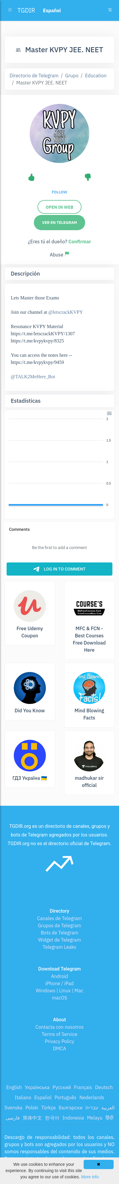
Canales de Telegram (59, 918)
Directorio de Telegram (34, 76)
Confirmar (79, 242)
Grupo (71, 76)
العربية (108, 1108)
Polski (31, 1108)
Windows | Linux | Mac (59, 991)
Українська (37, 1087)
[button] (109, 412)
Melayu (95, 1118)
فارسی (13, 1118)
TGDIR (26, 10)
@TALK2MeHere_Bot (33, 376)
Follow (59, 192)
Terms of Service (59, 1034)
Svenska (13, 1108)
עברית (91, 1108)
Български (70, 1108)
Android (59, 976)
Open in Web (59, 207)
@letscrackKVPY (65, 312)
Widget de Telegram (59, 940)
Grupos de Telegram (59, 925)
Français (83, 1087)
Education (96, 76)
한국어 (52, 1118)
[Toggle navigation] (109, 10)
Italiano (23, 1097)
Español (43, 1097)
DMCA (59, 1048)
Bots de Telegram (59, 933)
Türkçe (48, 1108)
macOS (59, 998)
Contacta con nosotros (59, 1027)
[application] (59, 462)
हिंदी (109, 1118)
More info (90, 1176)
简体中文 (32, 1118)
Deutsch (104, 1087)
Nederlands (91, 1097)
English (14, 1087)
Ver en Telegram (59, 222)
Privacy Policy (59, 1041)
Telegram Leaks (59, 947)
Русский (61, 1087)
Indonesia (73, 1118)
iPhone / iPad (59, 983)
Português (65, 1097)
